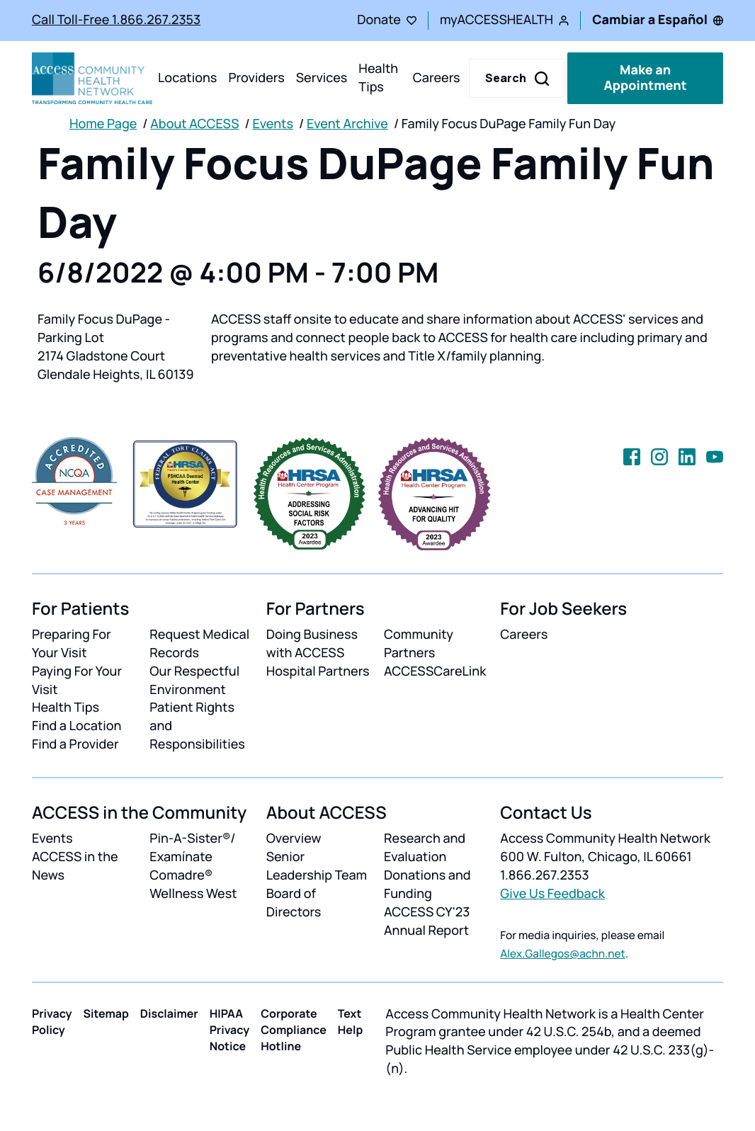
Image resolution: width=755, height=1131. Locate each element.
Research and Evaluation (424, 847)
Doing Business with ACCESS (312, 643)
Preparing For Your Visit (71, 643)
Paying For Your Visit (77, 680)
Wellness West (193, 893)
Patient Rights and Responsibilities (197, 726)
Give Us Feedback (552, 893)
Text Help (350, 1022)
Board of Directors (294, 903)
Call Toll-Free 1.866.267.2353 (116, 19)
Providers (256, 77)
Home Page (103, 123)
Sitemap (106, 1013)
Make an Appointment (644, 78)
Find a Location (76, 725)
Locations (187, 77)
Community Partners (418, 643)
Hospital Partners (318, 671)
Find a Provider (75, 744)
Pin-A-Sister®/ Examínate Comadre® (192, 857)
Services (322, 77)
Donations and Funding (427, 884)
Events (272, 123)
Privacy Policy (52, 1022)
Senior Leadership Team (317, 866)
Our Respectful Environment (194, 680)
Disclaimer (169, 1013)
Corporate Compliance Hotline (294, 1030)
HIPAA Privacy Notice (230, 1030)
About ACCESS (194, 123)
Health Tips (378, 78)
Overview (294, 838)
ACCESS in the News (75, 866)
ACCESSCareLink (435, 671)
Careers (436, 77)
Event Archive (347, 123)
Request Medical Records (199, 643)
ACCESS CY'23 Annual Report (427, 921)
